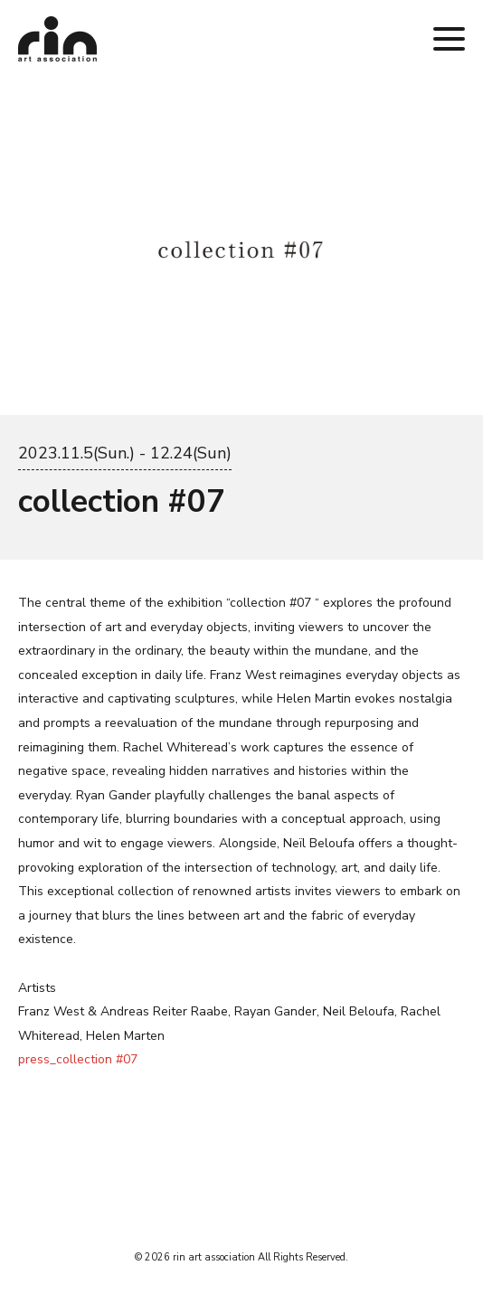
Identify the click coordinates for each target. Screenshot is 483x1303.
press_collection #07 (77, 1059)
